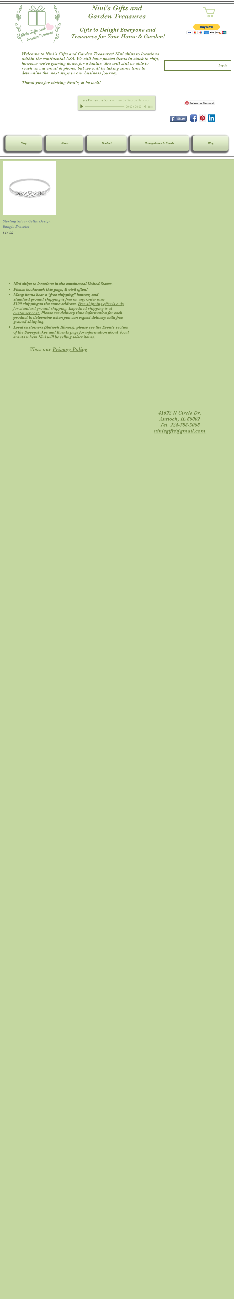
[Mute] (145, 106)
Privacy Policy (70, 349)
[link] (215, 12)
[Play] (82, 106)
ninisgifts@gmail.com (180, 431)
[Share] (178, 119)
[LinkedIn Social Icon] (211, 118)
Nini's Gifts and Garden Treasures (117, 12)
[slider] (150, 107)
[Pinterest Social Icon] (202, 118)
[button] (206, 29)
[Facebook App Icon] (193, 118)
